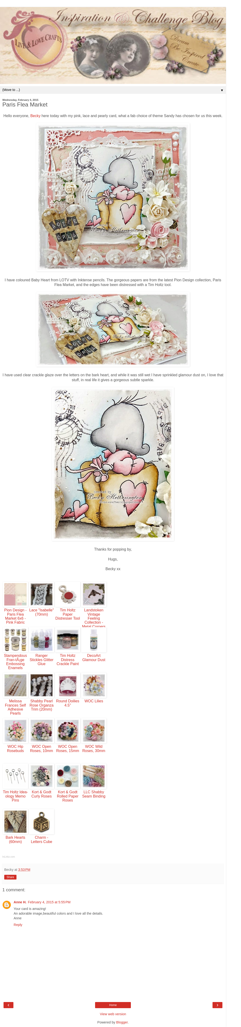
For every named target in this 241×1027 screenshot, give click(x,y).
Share (10, 877)
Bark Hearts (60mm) (15, 839)
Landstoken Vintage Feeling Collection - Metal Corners (93, 618)
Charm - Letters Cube (41, 839)
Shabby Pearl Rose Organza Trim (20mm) (41, 705)
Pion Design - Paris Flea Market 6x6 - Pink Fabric (15, 616)
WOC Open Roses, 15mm (67, 749)
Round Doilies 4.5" (67, 703)
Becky (35, 116)
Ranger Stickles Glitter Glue (41, 660)
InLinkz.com (8, 856)
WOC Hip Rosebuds (15, 749)
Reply (18, 925)
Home (113, 1005)
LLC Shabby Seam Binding (93, 794)
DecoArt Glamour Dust (93, 658)
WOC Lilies (93, 701)
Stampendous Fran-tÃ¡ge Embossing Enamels (15, 662)
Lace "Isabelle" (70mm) (41, 612)
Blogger (122, 1022)
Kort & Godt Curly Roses (41, 794)
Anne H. (20, 902)
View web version (113, 1014)
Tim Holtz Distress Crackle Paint (67, 660)
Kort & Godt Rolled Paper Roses (68, 796)
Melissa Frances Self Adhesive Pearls (15, 707)
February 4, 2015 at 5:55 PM (49, 902)
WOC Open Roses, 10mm (41, 749)
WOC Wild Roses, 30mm (93, 749)
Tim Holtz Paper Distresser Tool (67, 614)
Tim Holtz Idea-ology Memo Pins (15, 796)
